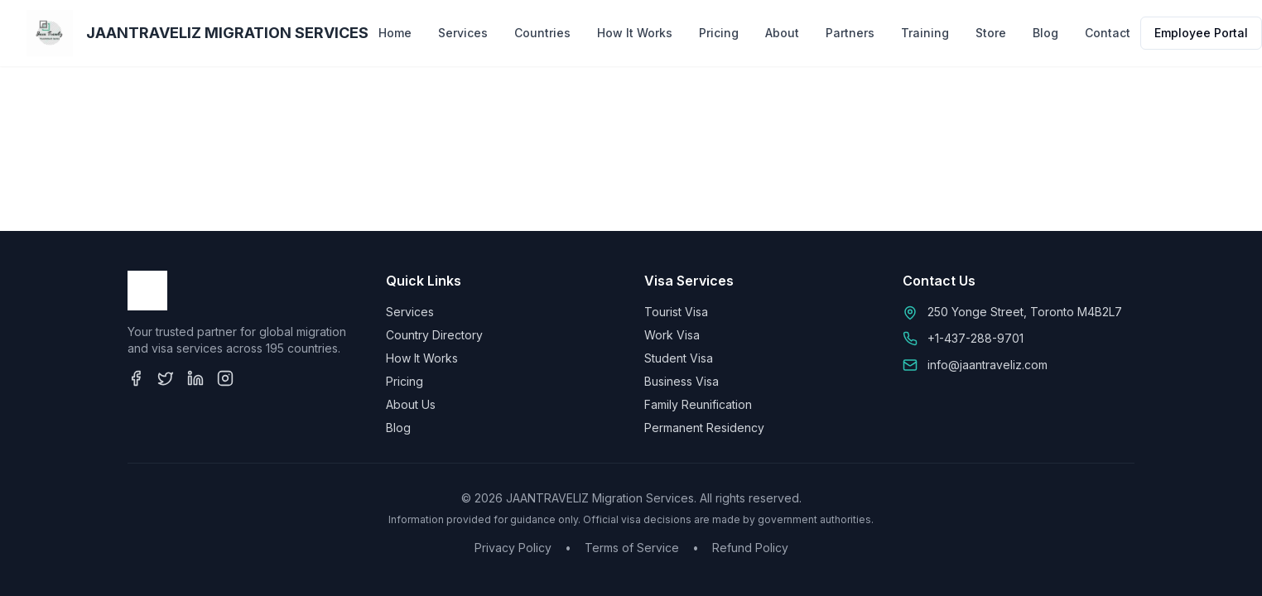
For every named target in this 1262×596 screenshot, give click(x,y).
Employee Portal (1201, 33)
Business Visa (681, 381)
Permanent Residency (704, 428)
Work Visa (672, 335)
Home (395, 33)
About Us (411, 404)
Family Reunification (698, 404)
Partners (850, 33)
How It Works (634, 33)
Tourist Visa (676, 312)
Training (925, 33)
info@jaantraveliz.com (987, 365)
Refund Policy (750, 548)
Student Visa (678, 358)
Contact (1107, 33)
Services (463, 33)
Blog (1045, 33)
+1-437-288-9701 (975, 338)
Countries (542, 33)
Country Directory (434, 335)
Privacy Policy (513, 548)
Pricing (719, 33)
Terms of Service (632, 548)
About (782, 33)
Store (990, 33)
